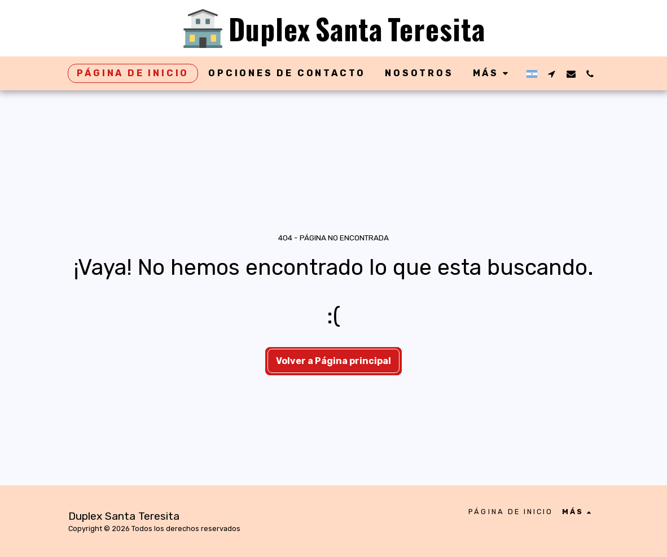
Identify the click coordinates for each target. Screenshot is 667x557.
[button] (552, 73)
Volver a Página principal (333, 361)
